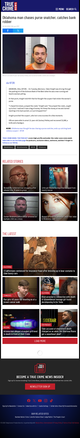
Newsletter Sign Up (40, 386)
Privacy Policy (58, 423)
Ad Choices (75, 423)
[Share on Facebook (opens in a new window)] (7, 31)
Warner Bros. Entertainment (44, 423)
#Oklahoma (42, 147)
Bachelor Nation (20, 417)
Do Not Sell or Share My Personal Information (64, 406)
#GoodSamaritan (22, 147)
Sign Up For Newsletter (9, 406)
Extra (27, 417)
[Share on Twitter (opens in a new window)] (18, 31)
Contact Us (21, 406)
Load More (40, 341)
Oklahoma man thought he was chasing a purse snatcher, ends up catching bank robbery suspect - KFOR (38, 129)
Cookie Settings (43, 406)
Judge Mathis (48, 417)
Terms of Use (67, 423)
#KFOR (33, 147)
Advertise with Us (31, 406)
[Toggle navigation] (60, 9)
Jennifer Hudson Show (36, 417)
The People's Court (59, 417)
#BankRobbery (8, 147)
